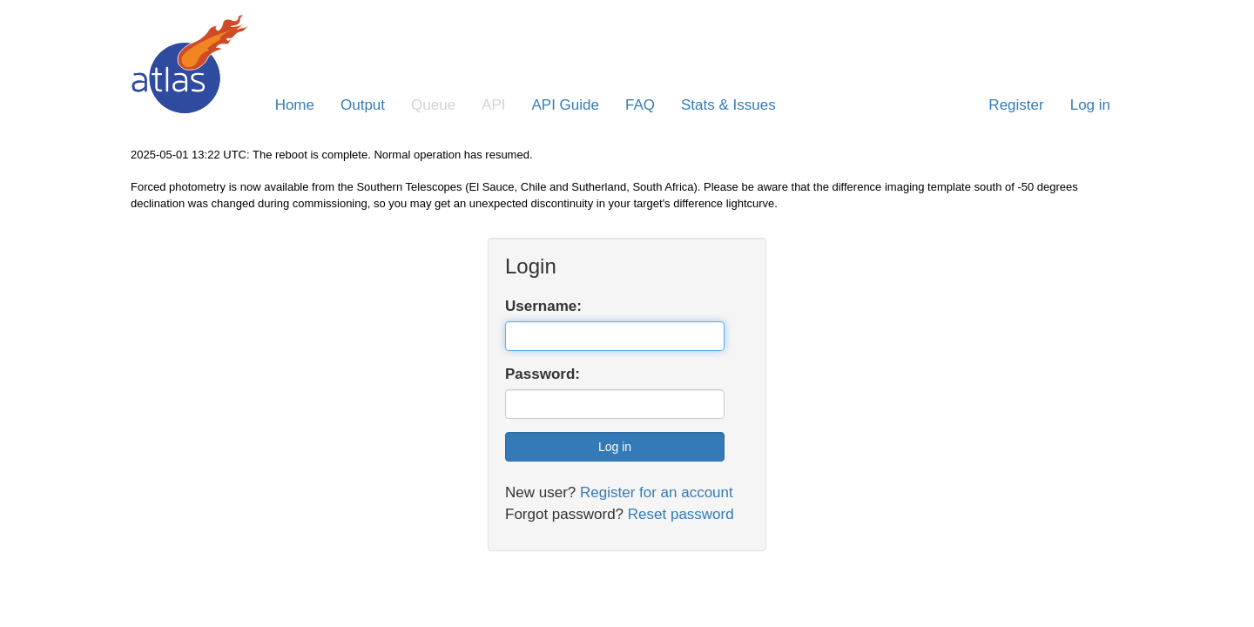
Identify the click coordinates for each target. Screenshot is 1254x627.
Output (362, 105)
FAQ (640, 105)
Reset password (681, 514)
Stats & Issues (728, 105)
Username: (543, 306)
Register (1015, 105)
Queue (433, 105)
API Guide (566, 105)
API (493, 105)
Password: (542, 374)
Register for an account (656, 492)
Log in (1090, 105)
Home (294, 105)
